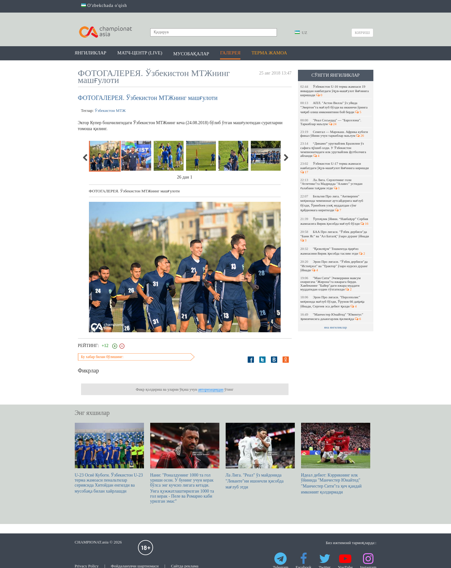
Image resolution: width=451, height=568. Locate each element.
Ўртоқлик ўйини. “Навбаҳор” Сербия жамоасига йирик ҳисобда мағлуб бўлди (334, 221)
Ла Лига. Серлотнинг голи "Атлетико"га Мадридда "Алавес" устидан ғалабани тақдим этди (331, 184)
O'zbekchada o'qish (104, 5)
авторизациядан (210, 389)
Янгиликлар (91, 52)
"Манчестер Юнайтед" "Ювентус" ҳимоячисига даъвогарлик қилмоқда (331, 316)
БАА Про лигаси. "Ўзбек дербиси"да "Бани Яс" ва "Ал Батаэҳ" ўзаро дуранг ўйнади (335, 236)
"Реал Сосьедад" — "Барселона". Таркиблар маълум (330, 122)
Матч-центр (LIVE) (139, 52)
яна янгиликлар (335, 327)
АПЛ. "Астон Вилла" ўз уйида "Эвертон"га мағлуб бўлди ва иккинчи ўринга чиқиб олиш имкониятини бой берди (334, 107)
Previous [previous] (85, 157)
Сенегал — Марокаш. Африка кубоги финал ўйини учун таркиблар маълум (334, 133)
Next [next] (285, 157)
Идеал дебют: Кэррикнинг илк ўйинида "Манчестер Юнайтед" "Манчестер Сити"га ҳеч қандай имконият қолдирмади (335, 458)
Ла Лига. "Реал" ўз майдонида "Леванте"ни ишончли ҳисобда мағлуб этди (260, 456)
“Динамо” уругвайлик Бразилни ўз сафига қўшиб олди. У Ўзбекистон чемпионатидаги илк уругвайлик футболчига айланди (333, 149)
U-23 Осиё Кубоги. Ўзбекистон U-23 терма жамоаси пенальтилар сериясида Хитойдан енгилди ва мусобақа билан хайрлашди (109, 458)
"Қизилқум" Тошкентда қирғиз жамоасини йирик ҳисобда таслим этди (332, 251)
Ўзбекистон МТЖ (110, 110)
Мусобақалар (191, 53)
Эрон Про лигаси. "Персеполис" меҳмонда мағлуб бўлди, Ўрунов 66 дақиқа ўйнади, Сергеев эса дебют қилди (332, 301)
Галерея (230, 52)
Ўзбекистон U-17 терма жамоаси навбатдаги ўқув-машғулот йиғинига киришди (335, 168)
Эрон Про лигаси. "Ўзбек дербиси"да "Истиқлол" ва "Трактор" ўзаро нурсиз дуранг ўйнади (334, 266)
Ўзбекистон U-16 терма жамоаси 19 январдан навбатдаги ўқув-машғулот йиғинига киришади (334, 91)
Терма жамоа (269, 52)
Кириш (362, 32)
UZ (301, 32)
